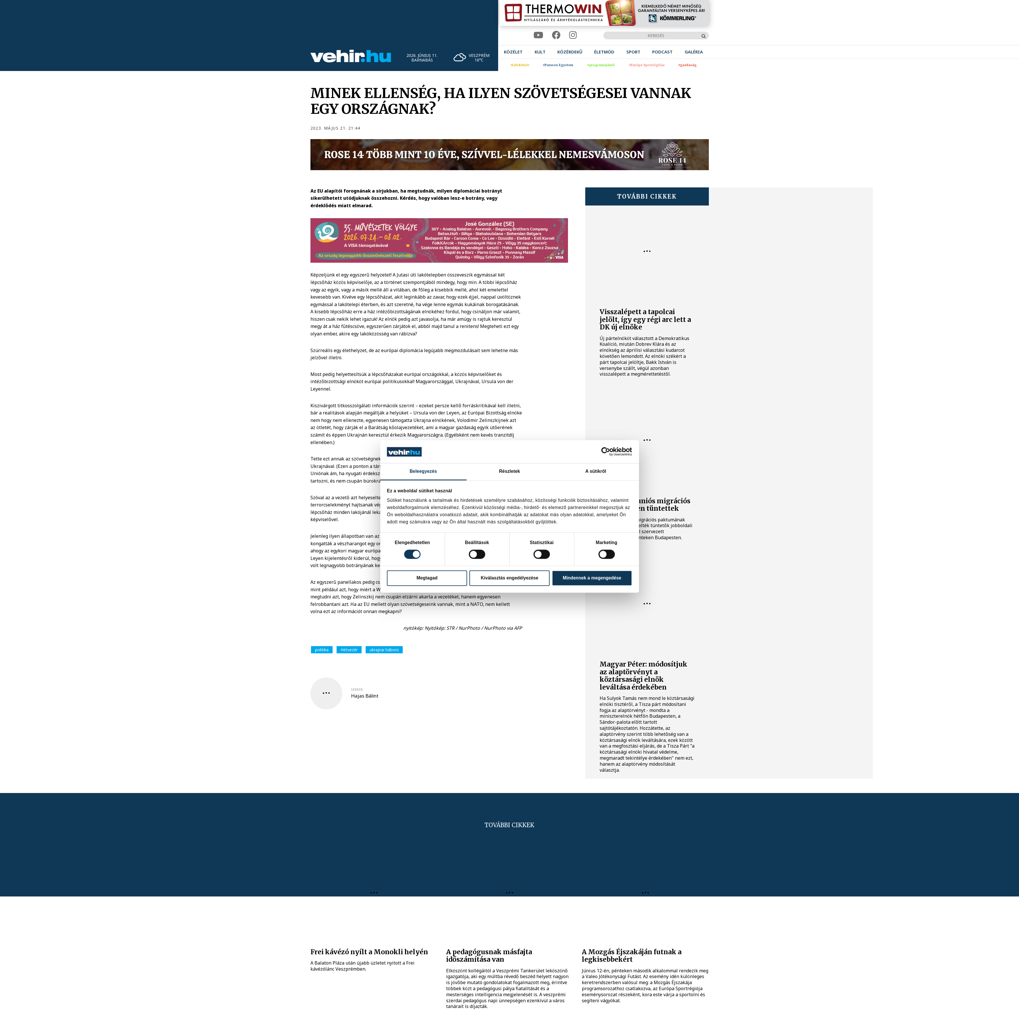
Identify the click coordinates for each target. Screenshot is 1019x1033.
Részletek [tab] (509, 471)
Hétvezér (349, 649)
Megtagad (427, 577)
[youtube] (538, 35)
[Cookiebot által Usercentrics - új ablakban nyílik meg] (607, 451)
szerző (357, 690)
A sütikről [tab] (595, 471)
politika (322, 649)
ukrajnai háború (384, 649)
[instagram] (573, 35)
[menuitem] (513, 52)
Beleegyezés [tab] (423, 471)
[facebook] (556, 35)
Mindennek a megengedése (592, 577)
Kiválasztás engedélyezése (509, 577)
